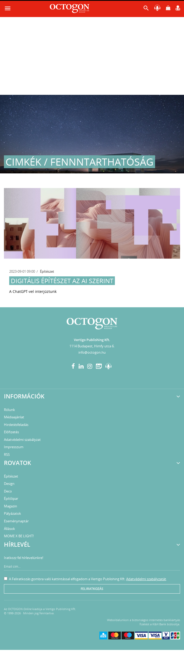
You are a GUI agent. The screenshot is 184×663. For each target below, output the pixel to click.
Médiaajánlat (14, 417)
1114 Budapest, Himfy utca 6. (92, 346)
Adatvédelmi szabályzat (22, 439)
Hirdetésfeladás (16, 424)
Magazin (10, 506)
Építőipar (11, 498)
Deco (8, 491)
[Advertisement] (92, 55)
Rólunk (9, 409)
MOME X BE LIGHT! (19, 536)
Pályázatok (12, 513)
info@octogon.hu (92, 352)
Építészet (47, 271)
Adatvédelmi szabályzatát (146, 579)
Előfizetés (11, 432)
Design (9, 483)
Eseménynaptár (16, 521)
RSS (7, 454)
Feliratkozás (92, 589)
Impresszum (13, 447)
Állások (9, 528)
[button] (146, 9)
